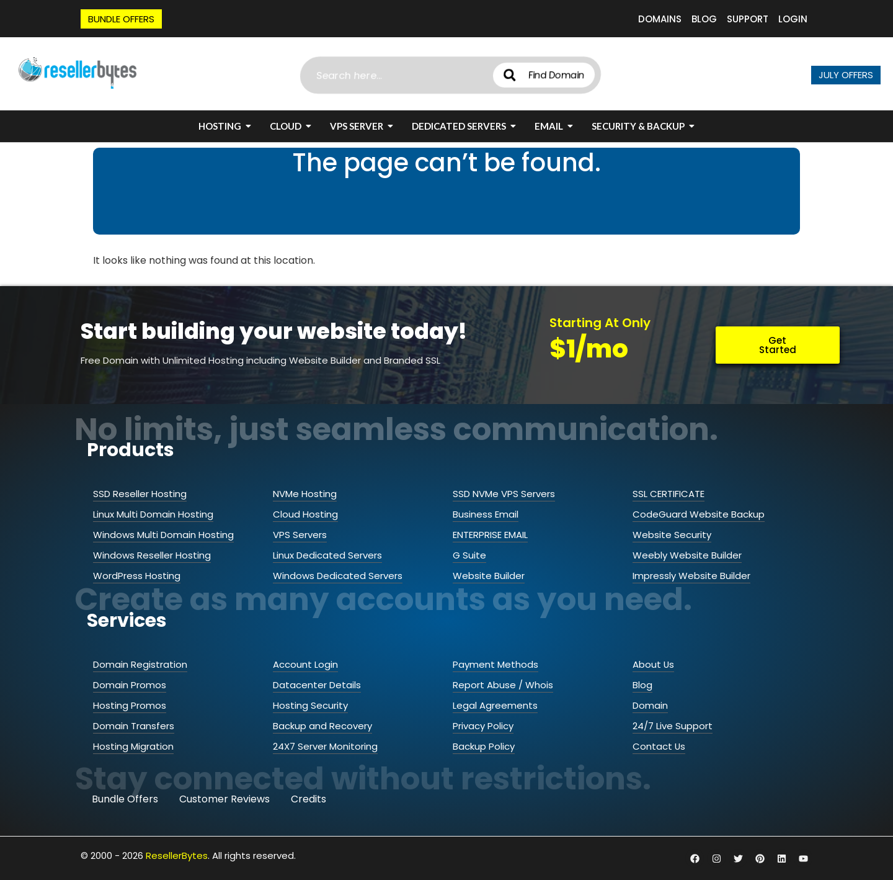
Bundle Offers (125, 799)
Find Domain (574, 74)
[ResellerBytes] (77, 73)
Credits (308, 799)
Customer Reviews (224, 799)
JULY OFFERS (846, 74)
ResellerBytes (177, 855)
